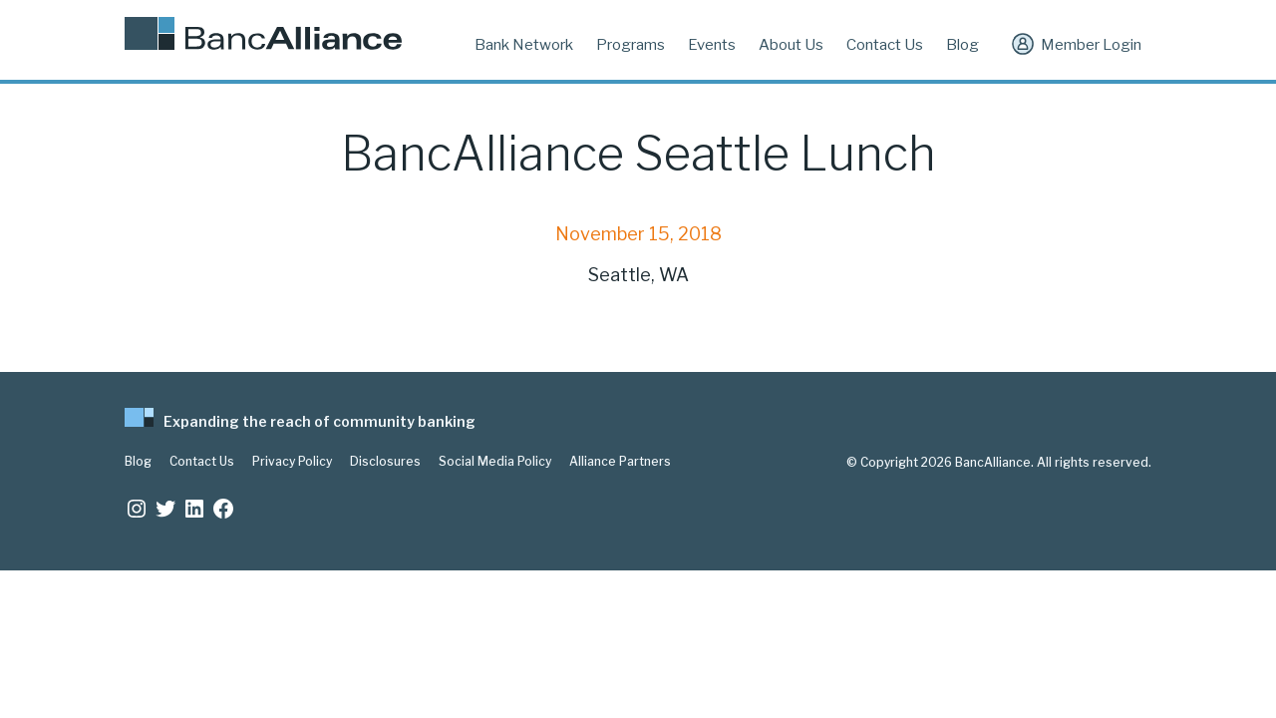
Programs (630, 45)
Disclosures (385, 462)
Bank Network (524, 45)
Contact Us (884, 45)
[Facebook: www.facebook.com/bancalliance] (223, 509)
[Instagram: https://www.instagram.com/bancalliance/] (137, 509)
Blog (962, 45)
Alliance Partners (620, 462)
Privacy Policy (292, 462)
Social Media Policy (495, 462)
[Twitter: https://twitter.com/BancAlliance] (165, 509)
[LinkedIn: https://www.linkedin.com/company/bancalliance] (194, 509)
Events (712, 45)
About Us (791, 45)
